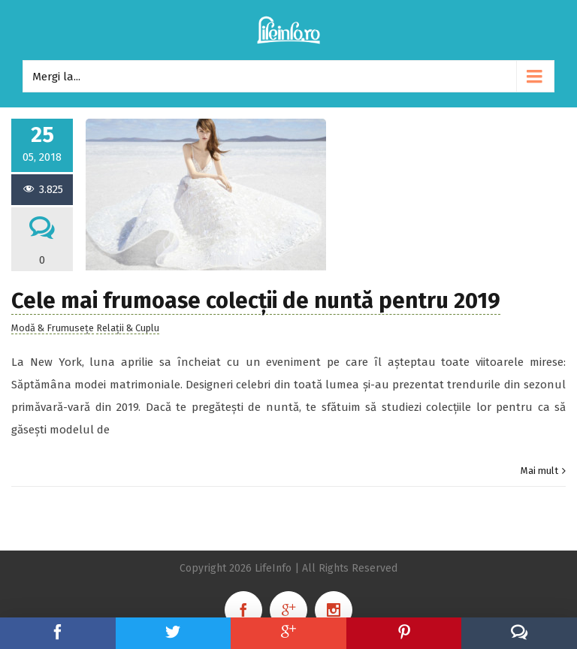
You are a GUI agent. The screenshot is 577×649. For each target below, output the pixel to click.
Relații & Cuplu (127, 328)
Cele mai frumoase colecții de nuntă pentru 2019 (255, 301)
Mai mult (539, 470)
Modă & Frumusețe (52, 328)
